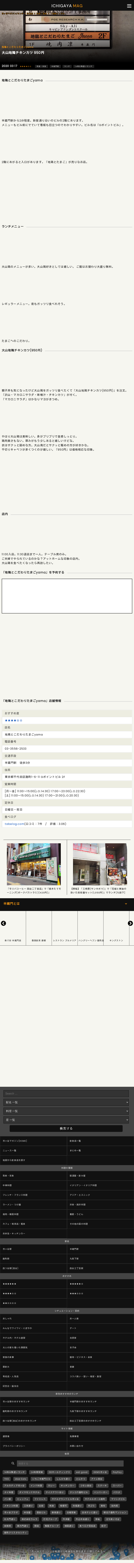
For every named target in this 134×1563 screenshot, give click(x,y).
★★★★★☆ (76, 1283)
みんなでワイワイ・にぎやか (17, 1328)
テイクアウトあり (55, 1492)
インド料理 (36, 1485)
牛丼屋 (66, 1519)
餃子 (103, 1525)
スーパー (117, 1485)
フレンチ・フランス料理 (15, 1195)
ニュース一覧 (9, 1150)
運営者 (6, 1436)
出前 (41, 1505)
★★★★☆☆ (26, 66)
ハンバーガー (101, 1492)
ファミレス (40, 1499)
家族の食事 (8, 1357)
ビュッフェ (22, 1499)
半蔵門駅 (55, 66)
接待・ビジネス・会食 (81, 1357)
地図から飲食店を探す (14, 1160)
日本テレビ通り (90, 1512)
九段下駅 (74, 1258)
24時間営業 (37, 1472)
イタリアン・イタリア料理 (83, 1185)
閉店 (36, 1525)
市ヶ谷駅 (7, 1249)
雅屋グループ (52, 1525)
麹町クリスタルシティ (15, 1532)
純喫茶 (7, 1525)
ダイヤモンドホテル (29, 1492)
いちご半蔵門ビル (41, 1478)
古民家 (73, 1337)
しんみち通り (63, 1478)
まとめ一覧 (75, 1150)
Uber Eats (20, 1478)
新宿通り (56, 1512)
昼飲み (6, 1366)
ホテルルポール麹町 (95, 1499)
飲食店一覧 (75, 1140)
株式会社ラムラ (30, 1519)
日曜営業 (71, 1512)
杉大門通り (10, 1519)
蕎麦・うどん (76, 1214)
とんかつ (80, 1478)
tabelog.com (14, 824)
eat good (81, 1472)
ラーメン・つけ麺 (12, 1204)
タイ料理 (8, 1492)
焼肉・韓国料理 (11, 1214)
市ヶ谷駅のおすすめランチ (16, 1401)
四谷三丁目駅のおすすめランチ (85, 1420)
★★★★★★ (9, 1283)
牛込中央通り (83, 1519)
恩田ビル (41, 1512)
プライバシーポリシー (14, 1446)
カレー (51, 1485)
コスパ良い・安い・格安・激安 (85, 1376)
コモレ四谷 (86, 1485)
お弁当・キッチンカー (14, 1233)
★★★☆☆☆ (76, 1293)
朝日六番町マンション (115, 1512)
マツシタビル (118, 1499)
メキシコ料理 (11, 1505)
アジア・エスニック (80, 1195)
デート (73, 1328)
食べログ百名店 (87, 1525)
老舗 (72, 1366)
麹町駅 (6, 1258)
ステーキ (102, 1485)
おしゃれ (7, 1318)
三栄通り (28, 1505)
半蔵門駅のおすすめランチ (83, 1401)
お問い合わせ (76, 1446)
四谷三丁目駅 (76, 1268)
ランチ (67, 66)
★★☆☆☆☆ (9, 1303)
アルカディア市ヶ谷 (14, 1485)
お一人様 (74, 1318)
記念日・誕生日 (11, 1386)
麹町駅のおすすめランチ (15, 1411)
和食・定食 (41, 66)
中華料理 (7, 1185)
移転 (97, 1519)
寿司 (103, 1505)
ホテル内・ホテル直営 (14, 1337)
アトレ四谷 (97, 1478)
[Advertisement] (67, 192)
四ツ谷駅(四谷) (10, 1268)
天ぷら (91, 1505)
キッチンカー (67, 1485)
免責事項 (74, 1436)
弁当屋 (27, 1512)
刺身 (51, 1505)
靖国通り (69, 1525)
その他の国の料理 (79, 1223)
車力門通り (22, 1525)
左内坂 (114, 1505)
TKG (6, 1478)
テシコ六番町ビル (79, 1492)
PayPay (117, 1472)
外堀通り (77, 1505)
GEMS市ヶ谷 (100, 1472)
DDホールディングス (59, 1472)
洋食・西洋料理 (78, 1204)
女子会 (73, 1347)
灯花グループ (50, 1519)
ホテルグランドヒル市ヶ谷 (65, 1499)
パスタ (117, 1492)
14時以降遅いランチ (83, 66)
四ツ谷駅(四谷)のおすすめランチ (20, 1420)
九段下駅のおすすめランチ (83, 1411)
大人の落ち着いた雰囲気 (15, 1347)
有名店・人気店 (11, 1376)
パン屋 (7, 1499)
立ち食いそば (113, 1519)
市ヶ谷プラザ (11, 1512)
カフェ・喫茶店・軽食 (14, 1223)
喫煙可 (63, 1505)
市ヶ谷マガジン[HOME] (15, 1140)
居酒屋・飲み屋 (78, 1175)
